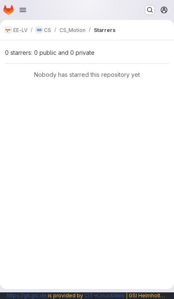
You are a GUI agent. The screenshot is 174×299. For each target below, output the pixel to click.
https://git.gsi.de (27, 295)
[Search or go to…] (150, 10)
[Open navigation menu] (22, 10)
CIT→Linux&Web (104, 295)
